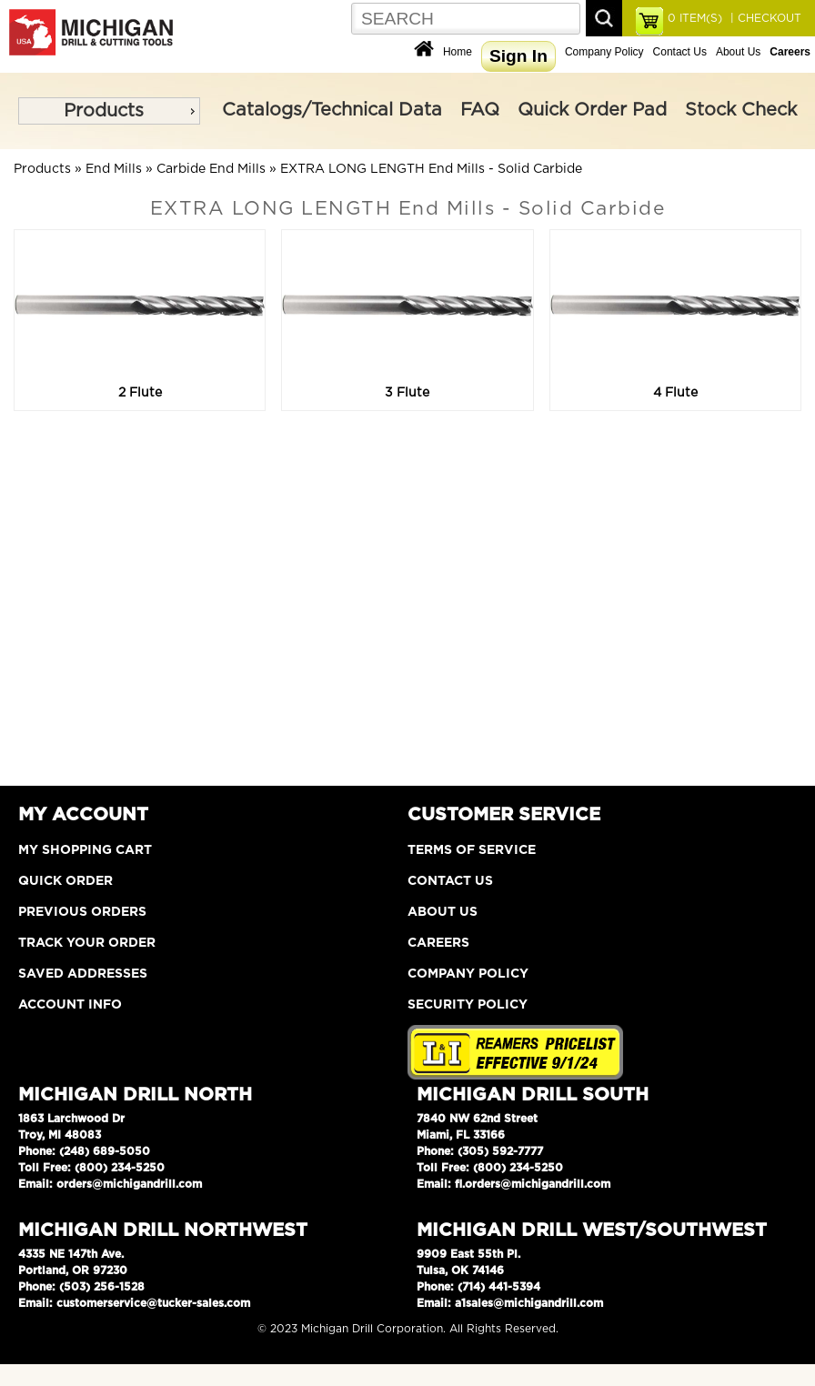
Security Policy (468, 1005)
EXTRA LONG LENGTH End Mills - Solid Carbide (431, 169)
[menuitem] (109, 111)
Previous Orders (82, 912)
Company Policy (604, 51)
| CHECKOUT (764, 18)
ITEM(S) (695, 18)
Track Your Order (87, 943)
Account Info (70, 1005)
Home (457, 51)
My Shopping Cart (85, 850)
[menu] (109, 111)
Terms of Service (472, 850)
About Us (738, 51)
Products (104, 111)
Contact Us (680, 51)
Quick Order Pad (592, 110)
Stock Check (741, 110)
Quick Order (65, 881)
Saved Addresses (82, 974)
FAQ (479, 110)
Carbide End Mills (211, 169)
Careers (438, 943)
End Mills (114, 169)
